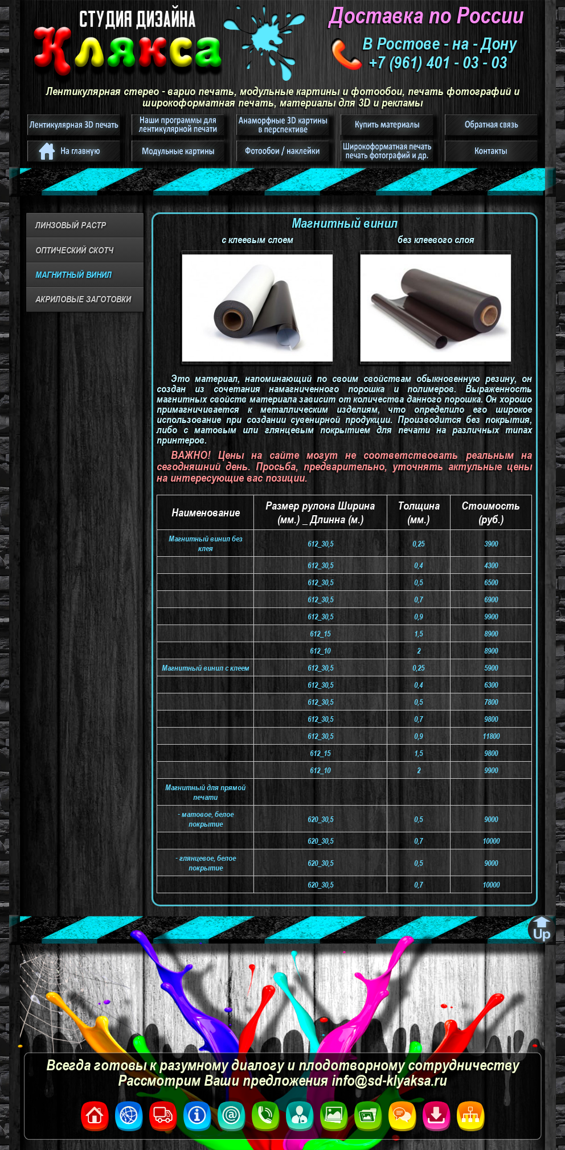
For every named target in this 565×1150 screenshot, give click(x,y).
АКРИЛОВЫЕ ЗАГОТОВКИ (83, 299)
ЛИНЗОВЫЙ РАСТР (70, 225)
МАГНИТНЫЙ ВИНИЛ (73, 274)
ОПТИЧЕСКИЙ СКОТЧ (74, 250)
